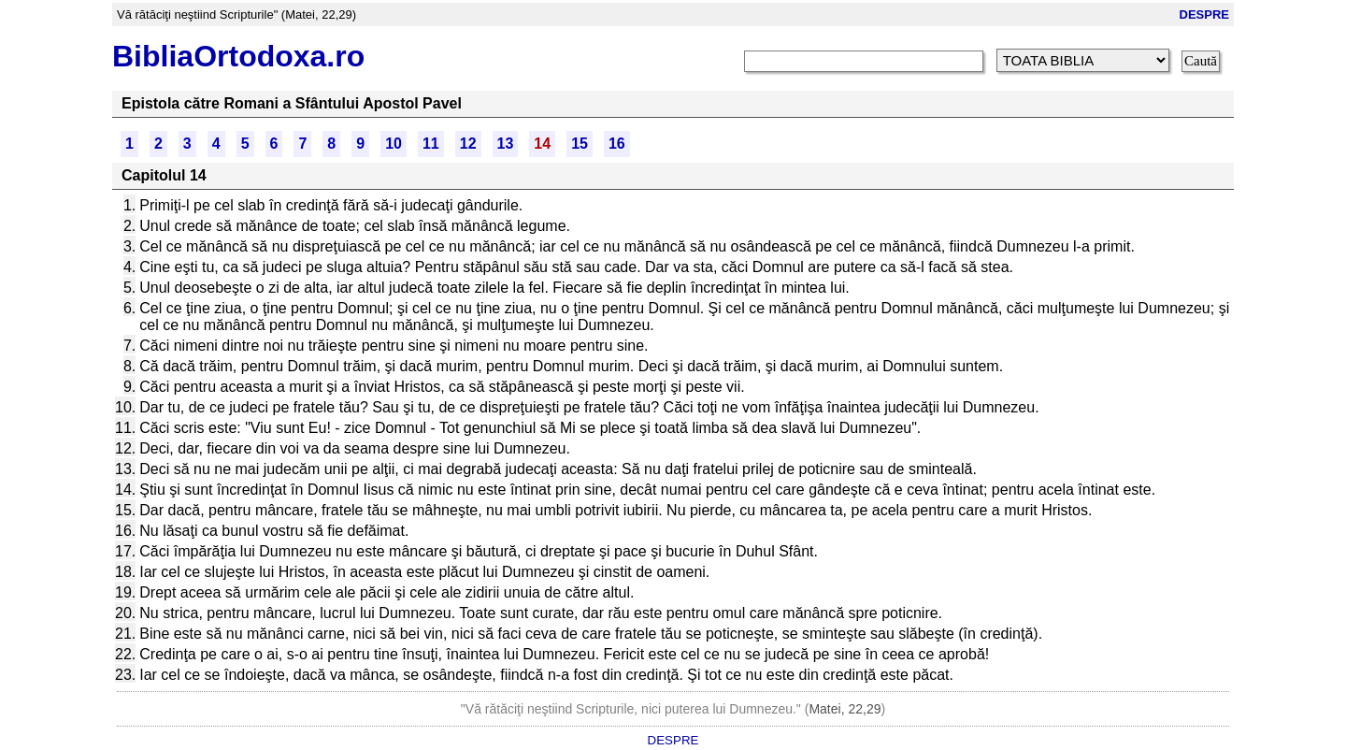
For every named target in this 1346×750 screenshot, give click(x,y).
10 (393, 143)
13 (505, 143)
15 (579, 143)
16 (617, 143)
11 (430, 143)
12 (468, 143)
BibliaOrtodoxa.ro (238, 56)
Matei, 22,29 (845, 708)
